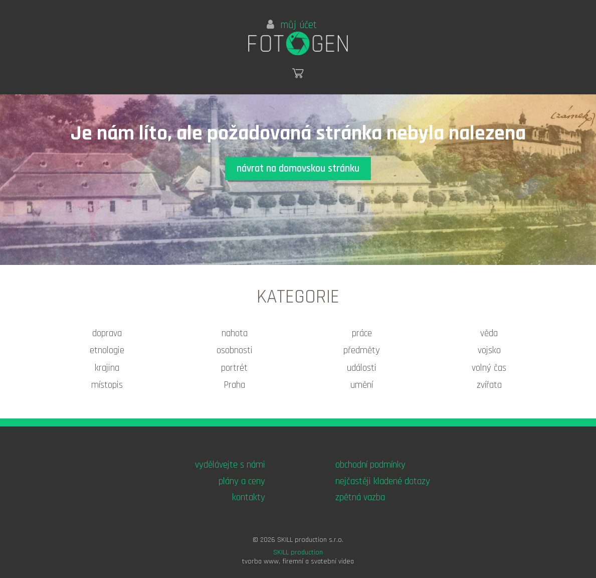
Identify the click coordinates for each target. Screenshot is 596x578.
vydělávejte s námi (230, 465)
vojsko (489, 350)
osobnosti (235, 350)
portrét (234, 368)
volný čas (489, 368)
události (361, 368)
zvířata (489, 385)
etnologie (107, 350)
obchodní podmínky (370, 465)
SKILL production (298, 552)
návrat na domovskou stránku (298, 168)
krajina (107, 368)
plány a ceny (242, 481)
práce (362, 333)
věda (489, 333)
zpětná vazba (360, 497)
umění (361, 385)
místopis (107, 385)
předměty (361, 350)
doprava (107, 333)
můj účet (292, 25)
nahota (235, 333)
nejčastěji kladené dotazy (382, 481)
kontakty (248, 497)
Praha (234, 385)
